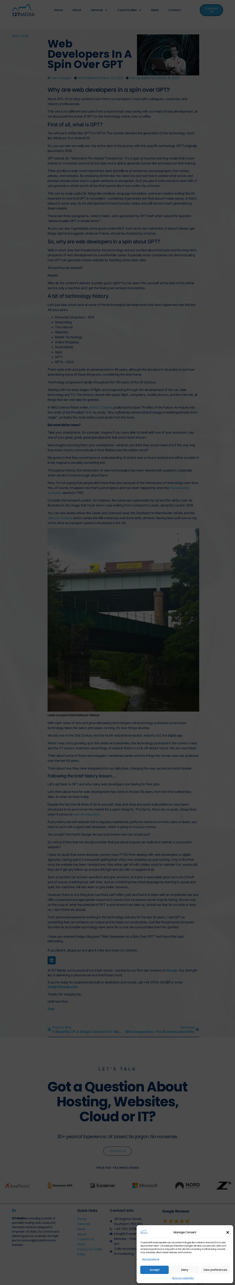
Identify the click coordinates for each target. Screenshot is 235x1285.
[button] (227, 1232)
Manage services (150, 1259)
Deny (184, 1270)
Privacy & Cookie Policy (183, 1278)
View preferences (215, 1270)
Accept (155, 1270)
